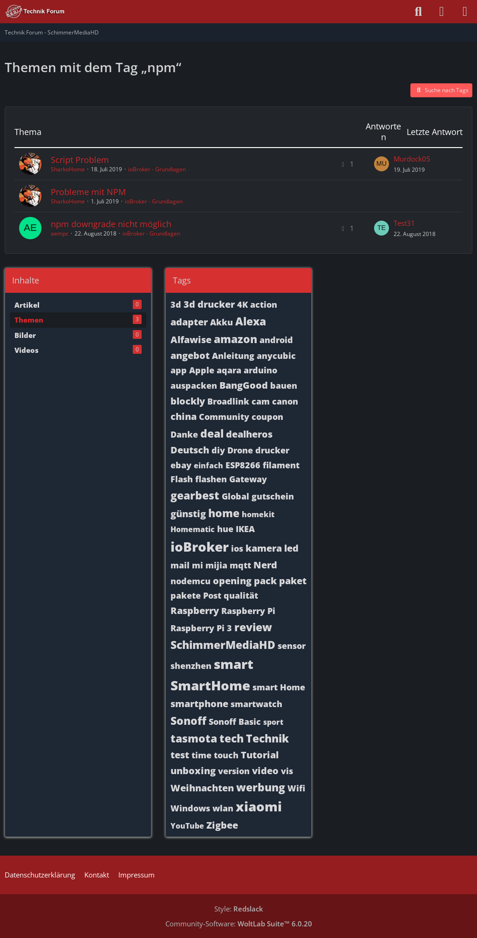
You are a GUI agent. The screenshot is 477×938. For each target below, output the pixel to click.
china (183, 416)
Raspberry (194, 610)
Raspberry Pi (248, 610)
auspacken (193, 385)
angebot (190, 355)
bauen (283, 385)
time (201, 755)
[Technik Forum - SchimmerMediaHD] (35, 11)
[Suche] (418, 11)
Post (212, 595)
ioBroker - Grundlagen (157, 169)
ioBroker (199, 546)
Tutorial (260, 755)
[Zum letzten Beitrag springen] (381, 163)
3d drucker (209, 304)
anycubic (276, 355)
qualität (241, 595)
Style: (238, 908)
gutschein (273, 496)
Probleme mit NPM (88, 191)
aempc (59, 233)
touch (226, 755)
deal (212, 433)
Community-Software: (238, 923)
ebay (180, 465)
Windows (190, 808)
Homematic (192, 529)
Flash (181, 479)
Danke (184, 434)
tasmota (193, 738)
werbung (260, 787)
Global (235, 496)
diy (218, 450)
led (291, 548)
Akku (221, 322)
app (178, 370)
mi (197, 565)
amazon (235, 338)
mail (180, 565)
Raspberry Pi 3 (201, 628)
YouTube (187, 826)
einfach (208, 465)
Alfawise (190, 339)
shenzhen (190, 665)
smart (233, 664)
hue (225, 528)
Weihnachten (202, 788)
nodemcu (190, 581)
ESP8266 (242, 465)
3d (175, 304)
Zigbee (222, 825)
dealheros (249, 434)
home (223, 513)
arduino (260, 370)
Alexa (250, 321)
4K (242, 304)
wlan (222, 808)
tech (231, 738)
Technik (267, 738)
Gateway (248, 479)
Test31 (404, 223)
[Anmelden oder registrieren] (441, 11)
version (234, 770)
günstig (188, 513)
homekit (258, 514)
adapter (189, 322)
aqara (229, 370)
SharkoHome (68, 169)
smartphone (199, 703)
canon (285, 401)
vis (287, 770)
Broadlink (228, 401)
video (265, 770)
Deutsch (189, 450)
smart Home (278, 687)
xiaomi (259, 806)
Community (224, 416)
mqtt (240, 565)
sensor (292, 645)
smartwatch (256, 703)
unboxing (193, 770)
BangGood (243, 385)
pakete (185, 595)
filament (281, 465)
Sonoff (188, 720)
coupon (267, 416)
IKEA (245, 528)
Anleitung (233, 355)
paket (293, 580)
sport (273, 722)
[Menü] (465, 11)
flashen (211, 479)
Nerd (265, 565)
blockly (187, 401)
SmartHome (210, 685)
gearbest (194, 495)
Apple (201, 370)
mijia (216, 565)
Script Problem (80, 159)
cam (261, 401)
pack (265, 580)
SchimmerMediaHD (222, 644)
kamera (263, 548)
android (276, 339)
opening (232, 580)
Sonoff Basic (235, 721)
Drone (240, 450)
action (263, 304)
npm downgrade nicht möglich (111, 223)
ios (237, 548)
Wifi (296, 788)
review (253, 627)
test (179, 755)
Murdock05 (412, 158)
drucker (272, 450)
